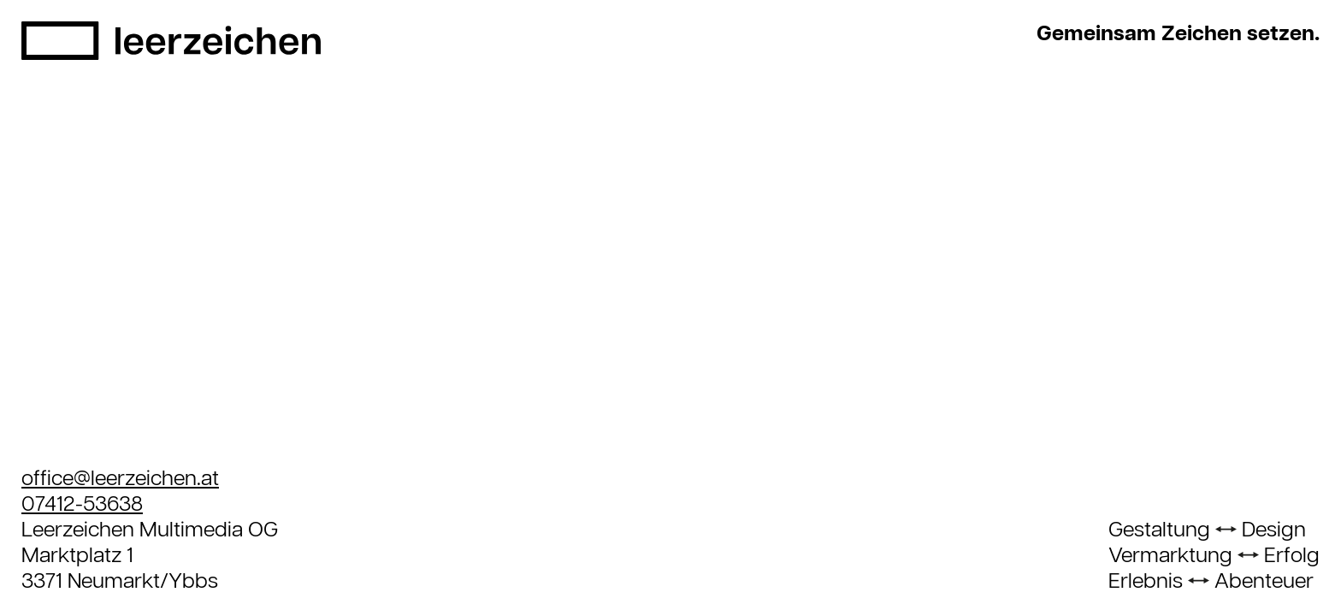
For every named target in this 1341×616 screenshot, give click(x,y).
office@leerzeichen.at (120, 479)
